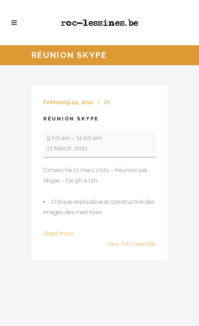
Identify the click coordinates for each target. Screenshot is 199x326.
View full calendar (131, 243)
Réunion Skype (71, 119)
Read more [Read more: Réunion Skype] (58, 233)
